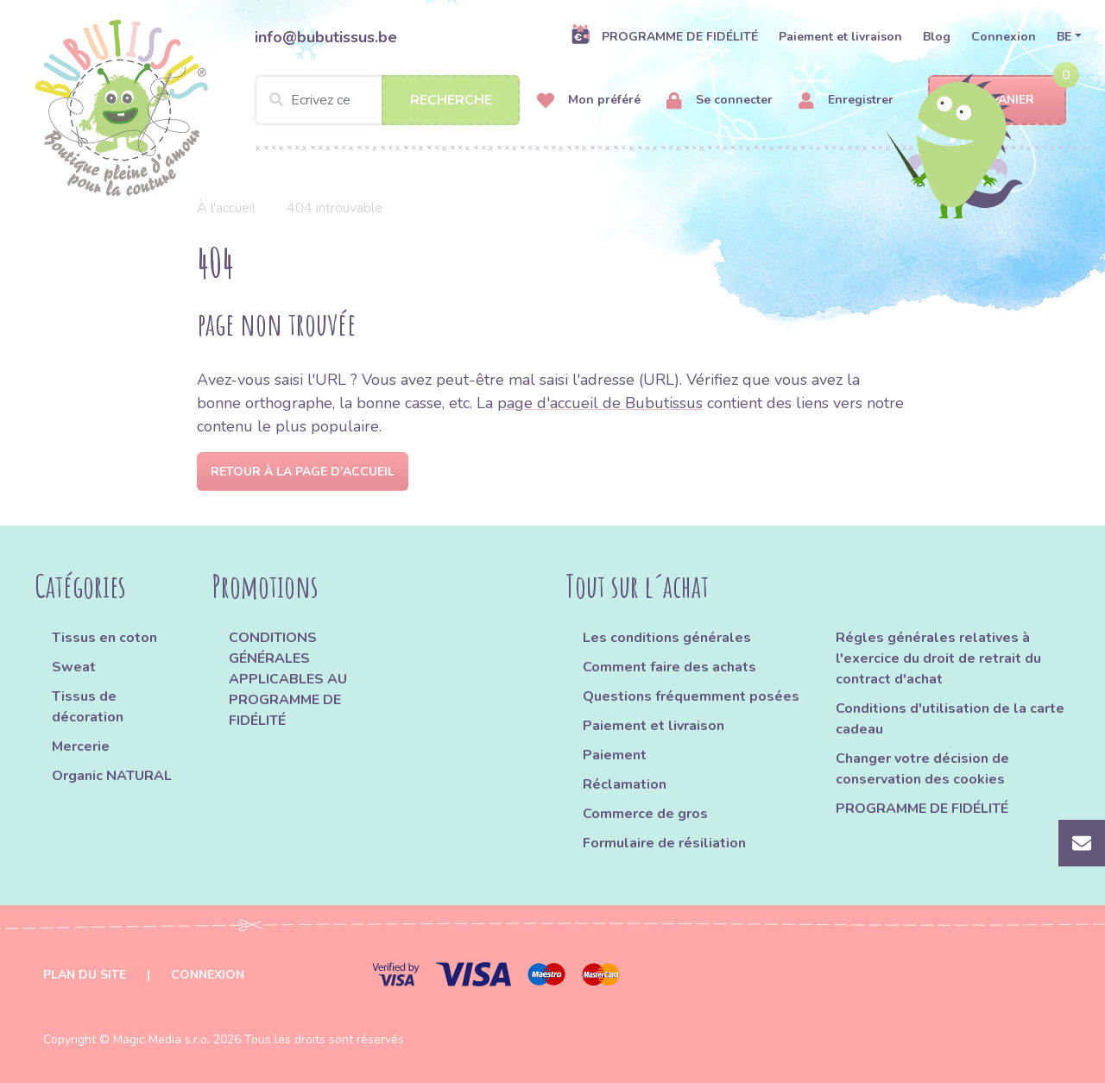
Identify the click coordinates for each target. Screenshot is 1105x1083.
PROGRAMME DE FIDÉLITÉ (664, 36)
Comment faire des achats (669, 667)
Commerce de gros (645, 813)
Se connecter (719, 100)
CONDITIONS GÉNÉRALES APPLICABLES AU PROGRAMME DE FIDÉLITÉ (288, 679)
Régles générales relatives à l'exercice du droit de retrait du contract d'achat (938, 658)
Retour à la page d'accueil (303, 471)
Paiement (615, 755)
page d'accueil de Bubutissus (600, 403)
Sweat (74, 667)
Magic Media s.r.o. (161, 1039)
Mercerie (81, 746)
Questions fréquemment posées (691, 696)
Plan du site (84, 975)
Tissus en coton (104, 637)
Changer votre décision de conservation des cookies (922, 769)
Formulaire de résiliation (664, 843)
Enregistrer (846, 100)
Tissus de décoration (87, 707)
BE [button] (1064, 36)
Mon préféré (589, 100)
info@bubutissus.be (326, 37)
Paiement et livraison (840, 36)
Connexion (1003, 36)
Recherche (451, 100)
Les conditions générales (667, 637)
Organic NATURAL (112, 775)
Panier (997, 100)
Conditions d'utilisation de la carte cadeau (950, 719)
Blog (936, 36)
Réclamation (624, 784)
